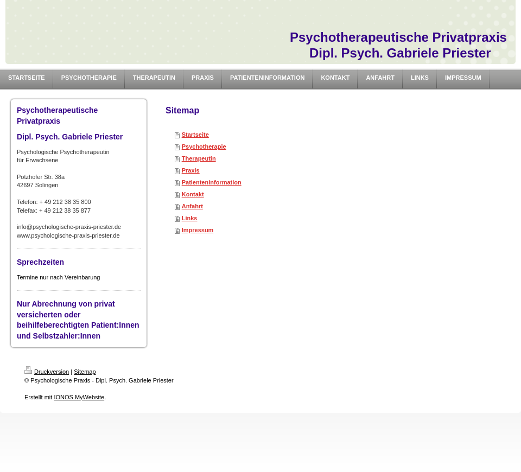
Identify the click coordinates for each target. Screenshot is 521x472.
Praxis (191, 170)
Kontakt (193, 194)
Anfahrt (192, 206)
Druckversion (46, 371)
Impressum (198, 230)
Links (190, 218)
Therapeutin (199, 158)
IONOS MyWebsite (79, 397)
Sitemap (85, 371)
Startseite (195, 134)
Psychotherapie (204, 146)
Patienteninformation (212, 182)
